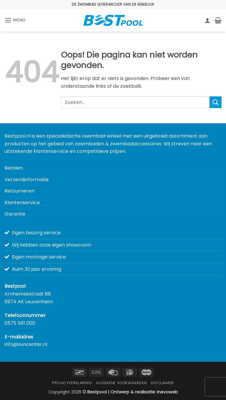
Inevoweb (167, 392)
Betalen (13, 167)
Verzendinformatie (26, 179)
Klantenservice (22, 202)
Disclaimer (162, 382)
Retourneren (19, 190)
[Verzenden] (216, 102)
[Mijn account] (207, 20)
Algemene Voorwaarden (121, 382)
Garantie (14, 213)
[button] (14, 20)
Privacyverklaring (72, 382)
